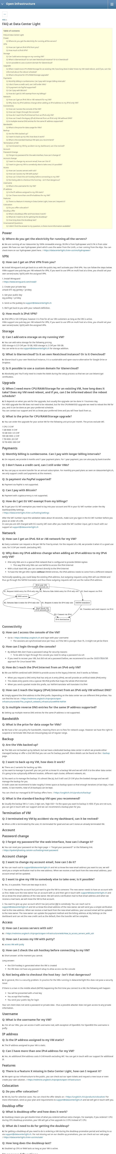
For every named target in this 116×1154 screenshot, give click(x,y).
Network (7, 96)
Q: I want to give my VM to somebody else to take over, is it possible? (34, 164)
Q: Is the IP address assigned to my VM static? (25, 192)
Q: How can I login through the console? (22, 112)
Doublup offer (9, 211)
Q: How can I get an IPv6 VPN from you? (22, 47)
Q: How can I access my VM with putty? (22, 173)
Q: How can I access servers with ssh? (21, 170)
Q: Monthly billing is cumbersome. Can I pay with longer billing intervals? (35, 81)
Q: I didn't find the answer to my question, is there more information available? (38, 226)
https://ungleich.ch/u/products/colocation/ (85, 1096)
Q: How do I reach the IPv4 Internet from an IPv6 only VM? (30, 115)
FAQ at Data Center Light (13, 35)
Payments (7, 78)
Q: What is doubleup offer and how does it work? (26, 214)
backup (106, 753)
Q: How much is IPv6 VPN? (17, 50)
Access (6, 167)
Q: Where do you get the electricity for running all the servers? (31, 41)
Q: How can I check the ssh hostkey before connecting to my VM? (33, 176)
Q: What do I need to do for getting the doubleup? (26, 217)
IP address (7, 189)
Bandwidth (7, 124)
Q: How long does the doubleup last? (21, 220)
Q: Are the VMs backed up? (17, 133)
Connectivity (8, 106)
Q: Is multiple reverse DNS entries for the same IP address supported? (34, 121)
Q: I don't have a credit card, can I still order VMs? (26, 84)
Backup (6, 130)
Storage (6, 53)
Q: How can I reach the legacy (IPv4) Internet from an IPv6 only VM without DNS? (39, 118)
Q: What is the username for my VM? (21, 186)
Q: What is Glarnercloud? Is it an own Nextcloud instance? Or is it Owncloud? (37, 59)
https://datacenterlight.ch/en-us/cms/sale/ (23, 1137)
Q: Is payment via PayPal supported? (21, 87)
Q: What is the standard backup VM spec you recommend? (30, 140)
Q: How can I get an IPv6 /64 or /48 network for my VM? (29, 99)
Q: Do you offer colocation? (17, 207)
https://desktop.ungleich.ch (27, 637)
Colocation (7, 204)
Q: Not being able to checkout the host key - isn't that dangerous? (33, 180)
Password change (10, 152)
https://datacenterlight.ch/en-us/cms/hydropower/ (67, 250)
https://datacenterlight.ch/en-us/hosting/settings (26, 512)
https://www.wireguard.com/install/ (20, 281)
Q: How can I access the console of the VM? (23, 109)
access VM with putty (14, 944)
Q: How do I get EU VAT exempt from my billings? (26, 93)
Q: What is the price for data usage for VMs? (24, 127)
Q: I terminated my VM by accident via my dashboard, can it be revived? (35, 146)
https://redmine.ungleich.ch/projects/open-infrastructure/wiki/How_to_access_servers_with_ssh (50, 933)
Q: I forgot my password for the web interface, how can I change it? (33, 155)
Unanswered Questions (13, 223)
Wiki (4, 19)
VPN (5, 44)
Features (7, 198)
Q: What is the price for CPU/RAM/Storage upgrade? (27, 75)
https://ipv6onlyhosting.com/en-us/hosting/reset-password (31, 850)
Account (6, 149)
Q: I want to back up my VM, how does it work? (25, 136)
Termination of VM (11, 143)
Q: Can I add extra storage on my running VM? (25, 56)
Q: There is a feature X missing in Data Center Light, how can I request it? (35, 201)
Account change (10, 158)
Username (7, 183)
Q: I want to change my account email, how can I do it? (28, 161)
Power (6, 38)
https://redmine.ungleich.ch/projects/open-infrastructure (54, 1079)
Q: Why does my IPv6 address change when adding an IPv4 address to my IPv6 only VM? (42, 103)
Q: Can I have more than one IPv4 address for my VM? (28, 195)
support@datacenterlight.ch (39, 303)
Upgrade (7, 65)
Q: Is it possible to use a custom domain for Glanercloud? (29, 62)
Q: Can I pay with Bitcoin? (16, 90)
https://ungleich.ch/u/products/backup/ (72, 792)
